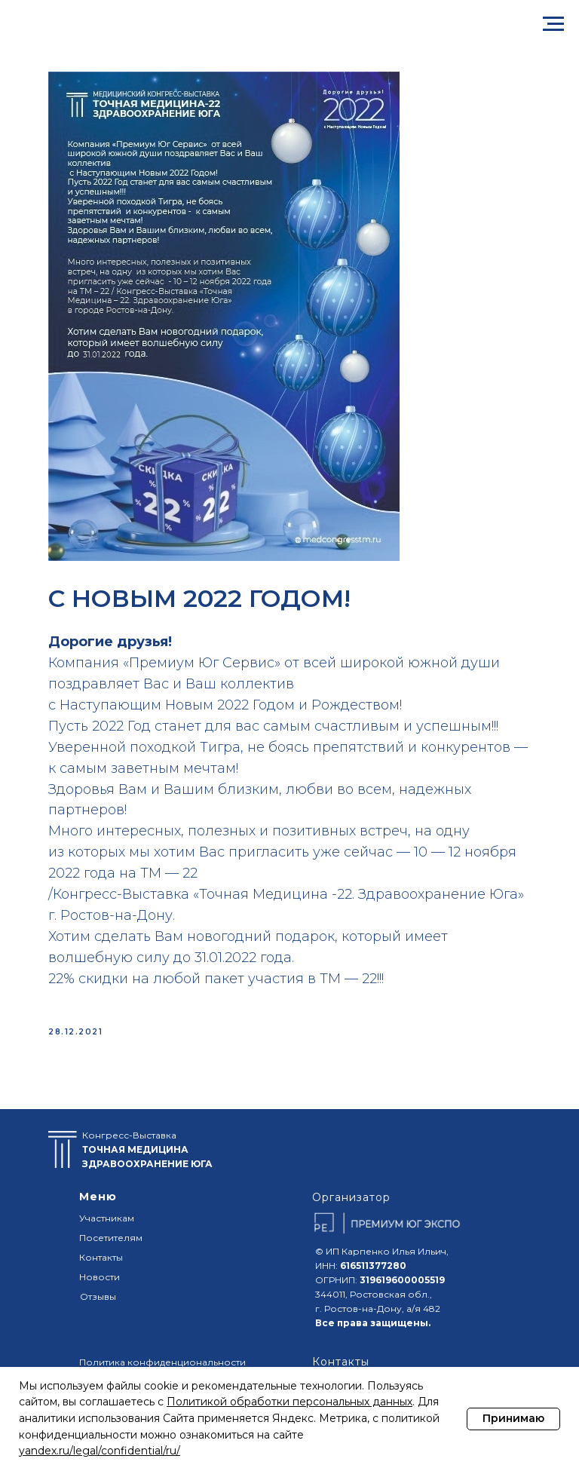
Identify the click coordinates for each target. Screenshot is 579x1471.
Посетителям (110, 1237)
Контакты (101, 1257)
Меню (98, 1196)
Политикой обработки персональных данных (289, 1401)
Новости (99, 1277)
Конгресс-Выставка (147, 1149)
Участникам (106, 1218)
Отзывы (98, 1296)
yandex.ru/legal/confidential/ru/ (99, 1450)
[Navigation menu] (553, 24)
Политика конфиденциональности (162, 1362)
